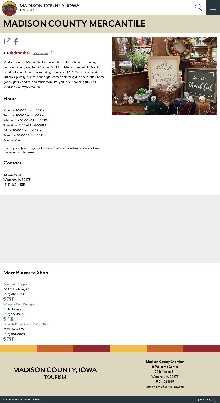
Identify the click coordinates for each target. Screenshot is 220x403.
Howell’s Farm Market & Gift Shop (26, 324)
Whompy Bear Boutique (19, 304)
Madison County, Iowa (50, 7)
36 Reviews (42, 53)
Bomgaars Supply (15, 284)
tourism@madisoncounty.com (165, 387)
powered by (207, 399)
